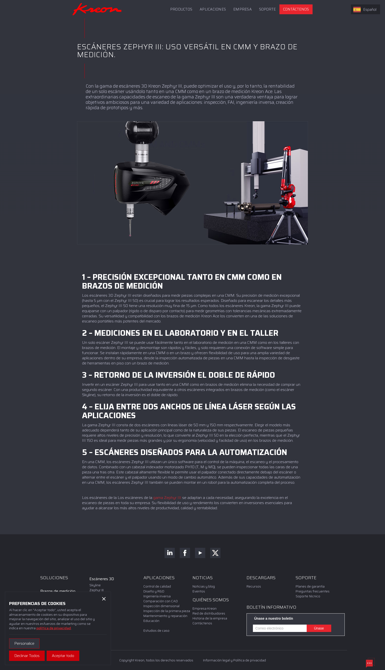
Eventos (198, 591)
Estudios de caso (156, 630)
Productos (181, 9)
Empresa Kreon (204, 608)
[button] (267, 9)
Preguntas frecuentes (313, 591)
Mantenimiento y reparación (165, 615)
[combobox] (365, 9)
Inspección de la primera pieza (166, 610)
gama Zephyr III (167, 498)
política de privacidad (53, 628)
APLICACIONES (213, 9)
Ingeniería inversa (157, 596)
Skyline (95, 585)
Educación (151, 620)
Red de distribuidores (208, 613)
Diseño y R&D (153, 591)
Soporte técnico (308, 596)
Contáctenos (296, 9)
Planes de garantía (310, 586)
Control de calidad (157, 586)
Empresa (242, 9)
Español (364, 10)
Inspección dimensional (161, 605)
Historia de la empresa (209, 618)
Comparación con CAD (160, 601)
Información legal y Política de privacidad (234, 660)
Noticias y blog (203, 586)
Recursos (254, 586)
